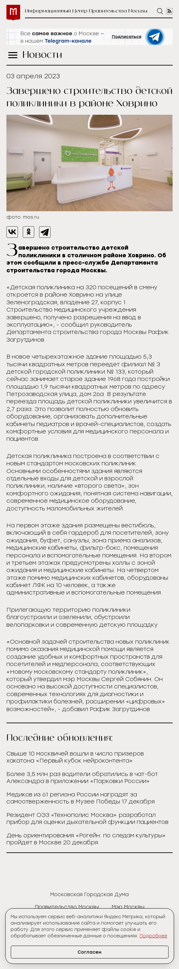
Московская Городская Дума (89, 894)
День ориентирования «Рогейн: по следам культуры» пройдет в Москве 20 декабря (86, 839)
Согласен (89, 952)
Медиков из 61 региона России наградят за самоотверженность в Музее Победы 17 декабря (80, 798)
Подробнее (153, 936)
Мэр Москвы (128, 907)
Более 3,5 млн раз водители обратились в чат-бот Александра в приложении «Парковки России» (82, 778)
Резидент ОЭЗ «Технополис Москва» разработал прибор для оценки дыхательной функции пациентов (87, 818)
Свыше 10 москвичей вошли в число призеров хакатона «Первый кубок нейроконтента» (75, 757)
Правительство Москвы (67, 907)
